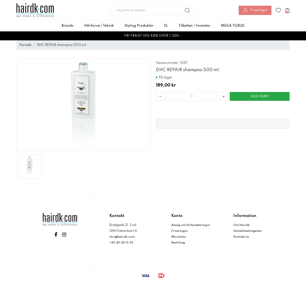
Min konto (178, 236)
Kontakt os (241, 236)
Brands (68, 25)
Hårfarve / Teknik (99, 25)
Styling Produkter (139, 25)
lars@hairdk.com (122, 236)
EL (166, 25)
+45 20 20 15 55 (121, 242)
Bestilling (178, 242)
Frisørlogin (179, 231)
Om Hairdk (241, 225)
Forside (25, 45)
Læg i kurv (259, 96)
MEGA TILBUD (233, 25)
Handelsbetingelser (248, 231)
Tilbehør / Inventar (194, 25)
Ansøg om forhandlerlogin (191, 225)
